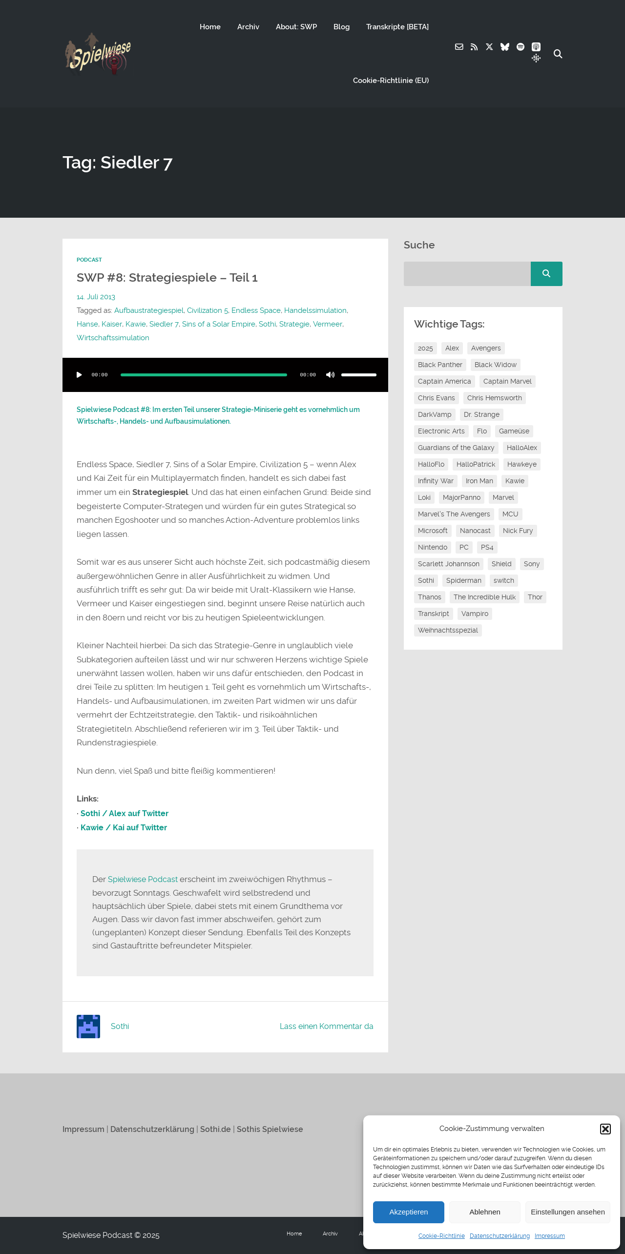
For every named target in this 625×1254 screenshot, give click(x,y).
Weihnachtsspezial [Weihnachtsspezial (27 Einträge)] (448, 630)
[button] (605, 1129)
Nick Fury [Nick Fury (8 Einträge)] (518, 530)
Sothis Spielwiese (276, 1128)
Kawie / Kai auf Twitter (126, 827)
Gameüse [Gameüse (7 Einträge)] (514, 431)
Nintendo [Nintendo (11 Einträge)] (432, 547)
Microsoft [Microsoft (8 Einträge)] (433, 530)
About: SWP (295, 26)
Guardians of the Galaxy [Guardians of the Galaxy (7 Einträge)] (456, 448)
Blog (341, 26)
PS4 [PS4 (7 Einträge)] (487, 547)
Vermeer (326, 324)
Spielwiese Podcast (145, 879)
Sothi (266, 324)
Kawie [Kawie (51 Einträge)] (514, 481)
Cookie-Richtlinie (441, 1236)
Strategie (293, 324)
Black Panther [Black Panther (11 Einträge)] (440, 365)
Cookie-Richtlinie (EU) (390, 80)
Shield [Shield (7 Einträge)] (502, 564)
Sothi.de (220, 1128)
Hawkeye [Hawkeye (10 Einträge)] (522, 464)
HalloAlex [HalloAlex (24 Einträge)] (522, 448)
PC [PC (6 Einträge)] (464, 547)
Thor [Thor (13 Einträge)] (535, 597)
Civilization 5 (207, 310)
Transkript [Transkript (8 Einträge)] (433, 613)
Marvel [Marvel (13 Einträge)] (503, 497)
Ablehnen (484, 1212)
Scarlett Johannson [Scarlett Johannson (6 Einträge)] (448, 564)
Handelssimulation (315, 310)
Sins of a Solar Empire (217, 324)
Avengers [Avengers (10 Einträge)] (486, 348)
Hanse (87, 324)
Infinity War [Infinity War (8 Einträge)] (436, 481)
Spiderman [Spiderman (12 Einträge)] (463, 580)
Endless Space (256, 310)
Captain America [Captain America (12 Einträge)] (444, 381)
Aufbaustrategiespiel (149, 310)
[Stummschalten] (330, 374)
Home (209, 26)
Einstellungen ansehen (568, 1212)
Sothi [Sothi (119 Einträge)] (426, 580)
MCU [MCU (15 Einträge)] (510, 514)
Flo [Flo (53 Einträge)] (482, 431)
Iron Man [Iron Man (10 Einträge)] (479, 481)
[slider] (204, 374)
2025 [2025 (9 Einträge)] (425, 348)
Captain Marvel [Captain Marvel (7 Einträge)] (507, 381)
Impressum (550, 1236)
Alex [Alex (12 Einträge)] (452, 348)
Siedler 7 (163, 324)
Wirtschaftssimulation (113, 337)
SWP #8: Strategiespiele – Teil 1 (170, 277)
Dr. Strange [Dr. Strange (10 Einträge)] (482, 414)
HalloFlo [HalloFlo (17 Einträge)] (431, 464)
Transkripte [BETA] (397, 26)
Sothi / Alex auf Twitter (127, 813)
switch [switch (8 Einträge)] (504, 580)
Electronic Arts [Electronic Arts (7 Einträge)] (441, 431)
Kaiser (112, 324)
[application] (225, 374)
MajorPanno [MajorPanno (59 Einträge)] (461, 497)
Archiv (248, 26)
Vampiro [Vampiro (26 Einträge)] (474, 613)
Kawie (135, 324)
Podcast (89, 260)
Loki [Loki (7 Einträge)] (424, 497)
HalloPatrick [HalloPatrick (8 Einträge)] (476, 464)
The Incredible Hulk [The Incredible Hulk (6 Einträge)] (485, 597)
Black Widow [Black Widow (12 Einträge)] (496, 365)
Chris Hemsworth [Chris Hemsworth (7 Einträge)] (494, 398)
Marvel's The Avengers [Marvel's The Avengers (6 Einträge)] (454, 514)
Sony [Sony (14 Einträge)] (532, 564)
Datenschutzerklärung (500, 1236)
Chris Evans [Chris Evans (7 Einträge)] (436, 398)
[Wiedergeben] (79, 374)
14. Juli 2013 (96, 296)
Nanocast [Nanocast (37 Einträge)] (475, 530)
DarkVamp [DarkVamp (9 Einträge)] (435, 414)
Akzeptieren (408, 1212)
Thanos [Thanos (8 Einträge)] (429, 597)
